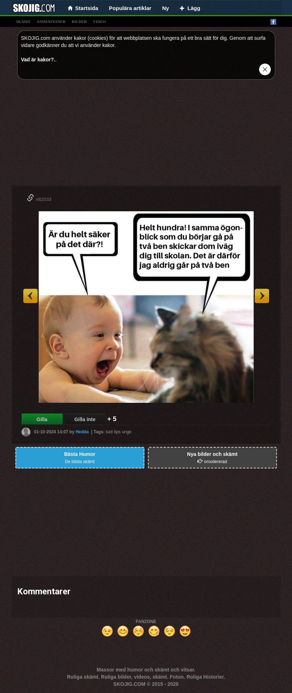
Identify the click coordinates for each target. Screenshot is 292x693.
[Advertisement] (146, 135)
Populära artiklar (130, 8)
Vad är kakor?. (38, 59)
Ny (165, 8)
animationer (51, 21)
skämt (23, 21)
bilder (79, 21)
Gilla (42, 419)
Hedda (82, 431)
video (99, 21)
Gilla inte (84, 419)
